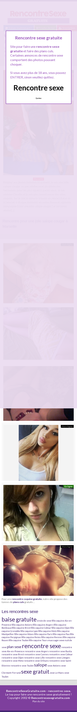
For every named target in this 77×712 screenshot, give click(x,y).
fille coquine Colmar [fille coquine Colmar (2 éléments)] (41, 627)
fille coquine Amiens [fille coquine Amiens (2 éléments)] (22, 624)
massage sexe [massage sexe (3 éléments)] (56, 640)
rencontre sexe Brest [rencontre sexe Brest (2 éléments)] (13, 654)
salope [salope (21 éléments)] (40, 664)
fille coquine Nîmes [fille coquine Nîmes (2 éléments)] (24, 634)
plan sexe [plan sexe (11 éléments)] (14, 646)
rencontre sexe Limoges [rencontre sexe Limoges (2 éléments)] (57, 657)
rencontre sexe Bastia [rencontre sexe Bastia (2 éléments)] (60, 651)
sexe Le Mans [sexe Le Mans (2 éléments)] (57, 672)
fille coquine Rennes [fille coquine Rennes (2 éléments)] (51, 637)
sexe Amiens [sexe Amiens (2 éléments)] (54, 665)
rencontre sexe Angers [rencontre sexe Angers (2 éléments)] (37, 651)
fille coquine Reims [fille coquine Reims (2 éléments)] (31, 637)
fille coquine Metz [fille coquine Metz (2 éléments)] (47, 631)
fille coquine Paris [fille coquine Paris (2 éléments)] (43, 634)
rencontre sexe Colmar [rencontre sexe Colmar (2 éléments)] (61, 654)
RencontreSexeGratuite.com (26, 691)
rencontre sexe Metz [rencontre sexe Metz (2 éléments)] (12, 660)
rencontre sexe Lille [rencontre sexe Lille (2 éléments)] (34, 657)
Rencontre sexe (38, 87)
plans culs (18, 602)
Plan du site (38, 701)
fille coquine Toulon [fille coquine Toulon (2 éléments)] (19, 640)
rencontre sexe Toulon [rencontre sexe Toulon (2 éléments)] (22, 665)
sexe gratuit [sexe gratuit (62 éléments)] (35, 671)
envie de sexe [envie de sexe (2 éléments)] (44, 620)
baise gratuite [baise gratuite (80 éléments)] (19, 619)
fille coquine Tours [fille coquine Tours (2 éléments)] (38, 640)
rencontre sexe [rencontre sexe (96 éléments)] (41, 645)
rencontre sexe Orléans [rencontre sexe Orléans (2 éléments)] (36, 660)
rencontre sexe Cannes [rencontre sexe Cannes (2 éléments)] (36, 654)
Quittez (38, 98)
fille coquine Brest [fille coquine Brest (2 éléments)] (21, 627)
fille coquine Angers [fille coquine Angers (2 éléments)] (43, 624)
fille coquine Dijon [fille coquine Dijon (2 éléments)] (61, 627)
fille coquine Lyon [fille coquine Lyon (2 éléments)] (29, 631)
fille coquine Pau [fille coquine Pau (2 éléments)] (61, 634)
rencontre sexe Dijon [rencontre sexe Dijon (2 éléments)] (12, 657)
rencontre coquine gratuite (27, 598)
